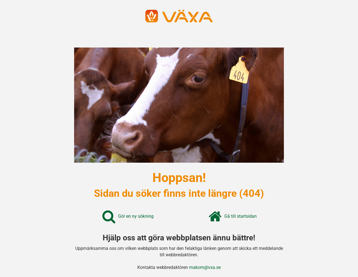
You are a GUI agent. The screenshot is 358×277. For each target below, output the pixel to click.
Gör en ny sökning (136, 216)
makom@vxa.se (205, 267)
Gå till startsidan (240, 216)
